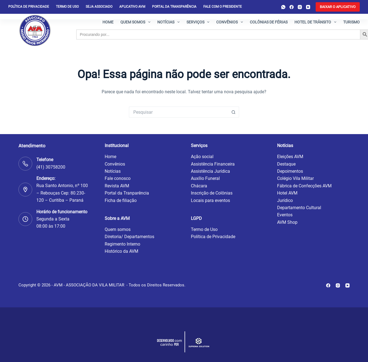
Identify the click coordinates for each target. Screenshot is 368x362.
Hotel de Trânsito (316, 22)
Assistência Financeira (213, 164)
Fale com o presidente (222, 7)
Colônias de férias (269, 22)
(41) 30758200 (50, 167)
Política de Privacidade (213, 236)
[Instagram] (300, 7)
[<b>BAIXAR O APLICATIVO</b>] (338, 7)
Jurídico (285, 200)
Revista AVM (117, 185)
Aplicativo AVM (132, 7)
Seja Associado (99, 7)
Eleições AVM (290, 156)
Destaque (286, 164)
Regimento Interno (122, 244)
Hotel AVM (287, 193)
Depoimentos (290, 171)
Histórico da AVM (121, 251)
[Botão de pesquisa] (233, 112)
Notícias (169, 22)
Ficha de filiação (121, 200)
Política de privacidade (28, 7)
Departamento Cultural (299, 207)
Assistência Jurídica (210, 171)
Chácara (199, 185)
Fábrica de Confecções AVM (304, 185)
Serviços (199, 22)
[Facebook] (291, 7)
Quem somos (136, 22)
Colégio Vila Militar (295, 178)
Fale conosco (118, 178)
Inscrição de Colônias (211, 193)
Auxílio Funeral (205, 178)
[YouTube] (308, 7)
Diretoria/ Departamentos (129, 236)
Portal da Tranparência (127, 193)
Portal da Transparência (174, 7)
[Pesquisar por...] (178, 112)
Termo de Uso (67, 7)
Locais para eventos (210, 200)
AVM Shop (287, 222)
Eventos (285, 214)
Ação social (202, 156)
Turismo (351, 22)
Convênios (230, 22)
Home (107, 22)
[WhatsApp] (283, 7)
